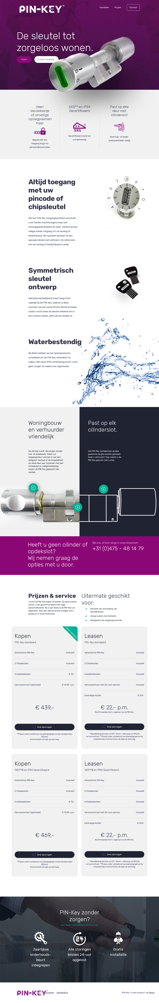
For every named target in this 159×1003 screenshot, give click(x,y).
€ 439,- (44, 707)
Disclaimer (49, 992)
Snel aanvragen (44, 727)
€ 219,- (141, 695)
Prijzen (118, 7)
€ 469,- (44, 835)
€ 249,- (140, 823)
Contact (133, 7)
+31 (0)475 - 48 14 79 (118, 548)
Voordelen (104, 7)
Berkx (152, 992)
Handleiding (62, 992)
